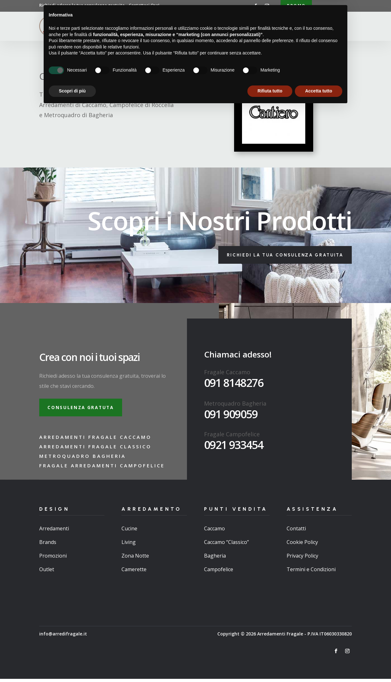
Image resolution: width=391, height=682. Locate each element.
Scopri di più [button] (72, 664)
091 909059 (231, 415)
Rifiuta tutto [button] (270, 664)
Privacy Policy (302, 558)
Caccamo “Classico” (226, 544)
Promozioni (53, 558)
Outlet (46, 572)
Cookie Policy (302, 544)
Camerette (133, 572)
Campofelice (218, 572)
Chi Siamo (151, 26)
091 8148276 (233, 384)
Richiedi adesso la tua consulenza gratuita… (99, 5)
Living (128, 544)
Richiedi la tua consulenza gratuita (281, 256)
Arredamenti (185, 26)
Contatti (289, 26)
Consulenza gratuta (83, 410)
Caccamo (214, 531)
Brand (262, 26)
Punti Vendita (225, 26)
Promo (296, 6)
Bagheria (215, 558)
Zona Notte (135, 558)
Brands (47, 544)
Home (126, 26)
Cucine (129, 531)
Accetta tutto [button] (318, 664)
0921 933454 (233, 446)
